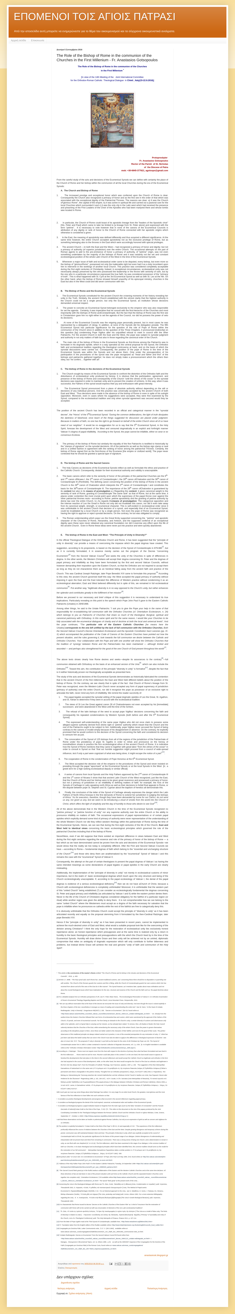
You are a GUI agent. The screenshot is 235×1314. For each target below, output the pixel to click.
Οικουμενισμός (71, 1268)
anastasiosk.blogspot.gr (156, 1255)
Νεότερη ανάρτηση (65, 1288)
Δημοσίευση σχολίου (70, 1282)
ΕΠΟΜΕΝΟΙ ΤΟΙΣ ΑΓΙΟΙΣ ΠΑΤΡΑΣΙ (94, 16)
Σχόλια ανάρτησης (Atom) (80, 1293)
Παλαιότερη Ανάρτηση (157, 1288)
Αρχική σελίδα (18, 40)
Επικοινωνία (37, 40)
